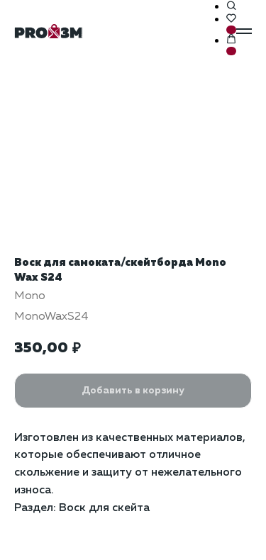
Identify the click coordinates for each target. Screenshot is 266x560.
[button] (231, 6)
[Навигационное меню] (244, 31)
